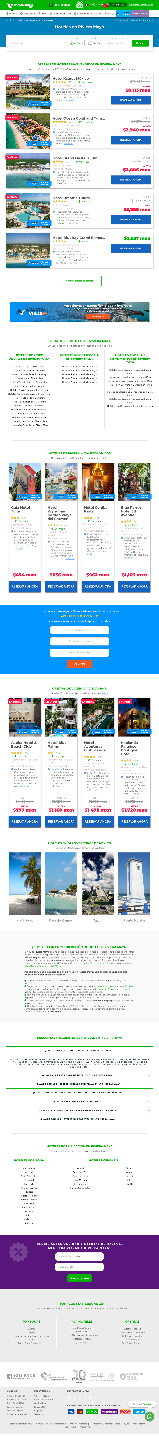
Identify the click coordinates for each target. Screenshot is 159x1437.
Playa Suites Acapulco (132, 1343)
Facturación (96, 1424)
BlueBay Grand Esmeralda (132, 1332)
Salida (94, 38)
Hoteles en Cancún (16, 1396)
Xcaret (31, 1328)
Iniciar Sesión (118, 5)
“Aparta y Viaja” (106, 989)
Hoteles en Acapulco (17, 1414)
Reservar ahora (131, 100)
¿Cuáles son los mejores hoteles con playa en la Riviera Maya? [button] (93, 1084)
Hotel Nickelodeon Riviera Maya (82, 1335)
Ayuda (126, 1424)
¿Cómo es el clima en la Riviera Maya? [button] (102, 1101)
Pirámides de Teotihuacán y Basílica (31, 1336)
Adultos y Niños (117, 38)
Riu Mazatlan (82, 1331)
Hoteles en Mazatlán (16, 1399)
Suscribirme (79, 1278)
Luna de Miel (40, 1407)
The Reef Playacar (132, 1339)
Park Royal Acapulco (132, 1336)
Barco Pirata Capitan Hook (31, 1343)
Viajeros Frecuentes (43, 1396)
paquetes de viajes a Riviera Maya (42, 965)
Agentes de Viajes (112, 1424)
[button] (62, 13)
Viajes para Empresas (44, 1399)
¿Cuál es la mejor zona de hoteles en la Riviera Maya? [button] (96, 1075)
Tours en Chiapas (15, 1410)
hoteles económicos (105, 986)
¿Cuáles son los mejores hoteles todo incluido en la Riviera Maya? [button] (92, 1092)
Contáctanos (42, 1424)
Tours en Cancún (15, 1407)
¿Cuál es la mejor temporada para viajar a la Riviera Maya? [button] (94, 1110)
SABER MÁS (79, 664)
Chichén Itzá (31, 1339)
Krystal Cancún (81, 1342)
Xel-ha (31, 1332)
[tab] (79, 1051)
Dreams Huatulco (132, 1328)
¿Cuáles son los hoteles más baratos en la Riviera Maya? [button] (95, 1119)
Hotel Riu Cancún (82, 1339)
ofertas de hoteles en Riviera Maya (93, 963)
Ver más (68, 100)
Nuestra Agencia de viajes (21, 1424)
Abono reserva (139, 1424)
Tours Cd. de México (16, 1403)
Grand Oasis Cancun (82, 1328)
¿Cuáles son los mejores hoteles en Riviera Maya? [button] (97, 1050)
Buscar (140, 43)
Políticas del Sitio (58, 1424)
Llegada (76, 38)
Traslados (38, 1414)
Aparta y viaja (70, 1427)
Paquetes (38, 1410)
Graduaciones (40, 1403)
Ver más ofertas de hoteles (79, 281)
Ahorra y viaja (85, 1427)
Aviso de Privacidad (78, 1424)
